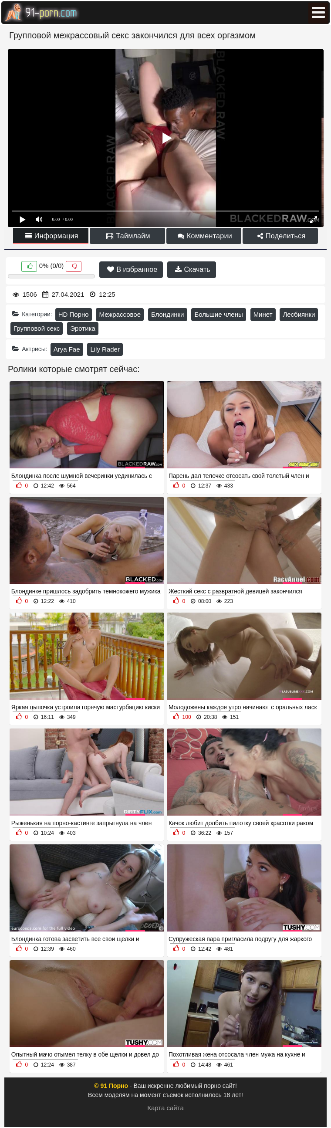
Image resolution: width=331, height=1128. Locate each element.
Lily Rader (105, 349)
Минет (263, 314)
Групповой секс (37, 328)
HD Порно (73, 314)
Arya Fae (67, 349)
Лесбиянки (299, 314)
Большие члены (218, 314)
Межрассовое (120, 314)
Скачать (192, 269)
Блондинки (167, 314)
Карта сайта (165, 1107)
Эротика (82, 328)
